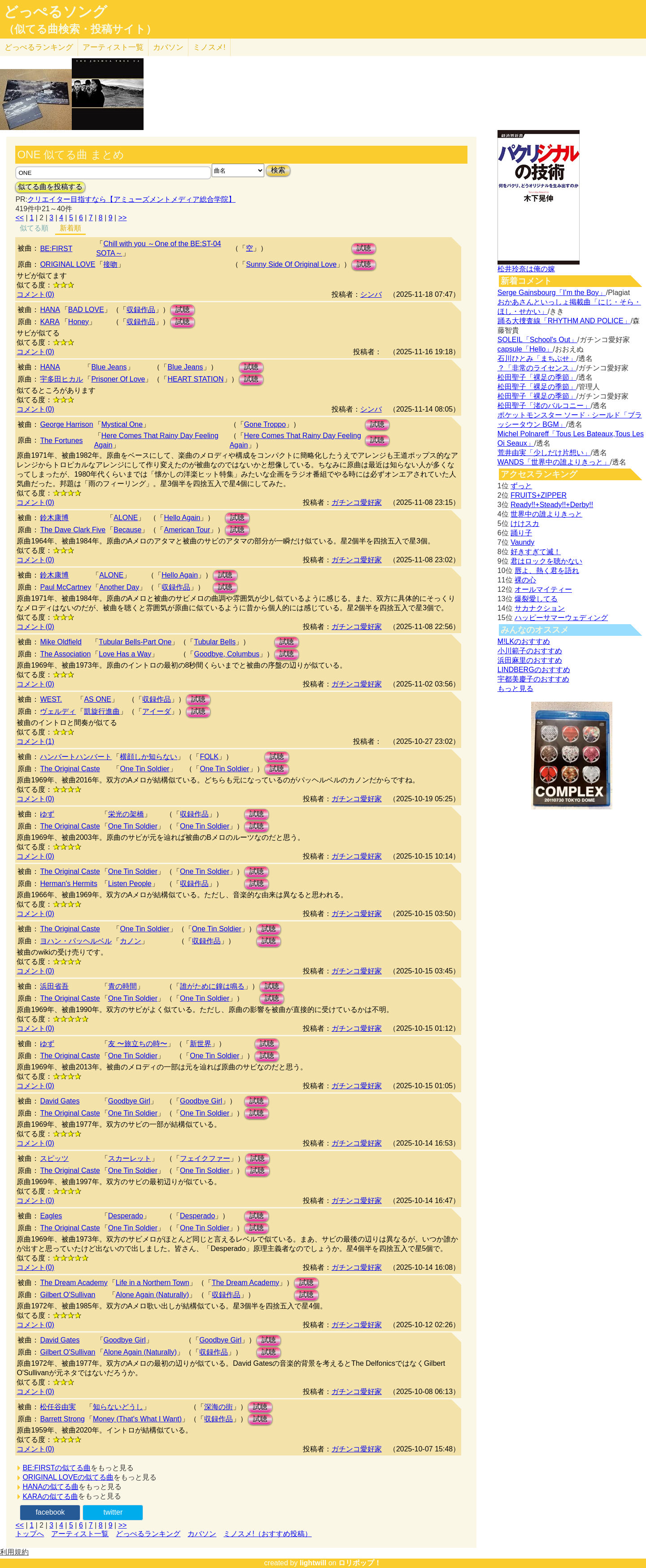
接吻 (110, 264)
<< (19, 218)
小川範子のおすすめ (530, 651)
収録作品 (141, 309)
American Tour (187, 530)
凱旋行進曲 (102, 711)
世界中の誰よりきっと (546, 514)
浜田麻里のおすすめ (530, 660)
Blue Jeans (109, 367)
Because (127, 530)
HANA (50, 309)
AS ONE (97, 699)
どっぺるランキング (148, 1534)
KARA (50, 322)
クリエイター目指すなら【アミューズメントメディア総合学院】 (131, 199)
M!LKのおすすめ (524, 641)
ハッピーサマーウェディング (561, 617)
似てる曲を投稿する (50, 187)
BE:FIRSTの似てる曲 (56, 1468)
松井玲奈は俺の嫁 (526, 269)
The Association (65, 654)
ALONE (125, 517)
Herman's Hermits (68, 883)
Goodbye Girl (129, 1101)
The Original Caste (70, 769)
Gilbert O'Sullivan (67, 1295)
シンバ (371, 294)
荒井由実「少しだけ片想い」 (544, 452)
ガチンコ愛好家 (357, 502)
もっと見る (515, 688)
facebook (50, 1512)
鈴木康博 (54, 517)
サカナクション (540, 608)
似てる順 (34, 228)
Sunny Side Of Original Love (291, 264)
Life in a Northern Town (152, 1282)
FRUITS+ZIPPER (539, 495)
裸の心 (525, 580)
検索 (278, 170)
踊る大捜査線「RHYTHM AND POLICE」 (564, 321)
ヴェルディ (58, 711)
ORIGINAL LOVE (67, 264)
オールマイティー (543, 589)
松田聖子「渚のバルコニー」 (544, 405)
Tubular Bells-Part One (135, 642)
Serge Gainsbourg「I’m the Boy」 (552, 292)
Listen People (130, 883)
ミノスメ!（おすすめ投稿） (267, 1534)
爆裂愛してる (536, 599)
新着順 (70, 228)
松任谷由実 (58, 1407)
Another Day (119, 587)
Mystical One (122, 424)
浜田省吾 (54, 986)
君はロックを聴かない (546, 561)
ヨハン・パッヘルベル (76, 941)
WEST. (51, 699)
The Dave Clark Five (72, 530)
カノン (130, 941)
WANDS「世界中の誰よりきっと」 (554, 462)
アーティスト (113, 47)
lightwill (313, 1563)
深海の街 (218, 1407)
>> (122, 218)
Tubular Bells (215, 642)
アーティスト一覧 (80, 1534)
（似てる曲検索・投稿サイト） (80, 29)
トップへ (29, 1534)
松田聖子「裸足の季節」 (537, 377)
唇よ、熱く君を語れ (547, 570)
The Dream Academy (73, 1282)
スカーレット (129, 1158)
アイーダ (156, 711)
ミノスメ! (209, 47)
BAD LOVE (86, 309)
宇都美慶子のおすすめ (533, 679)
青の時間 (122, 986)
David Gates (59, 1101)
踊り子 (521, 533)
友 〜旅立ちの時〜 (137, 1043)
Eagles (51, 1216)
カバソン (168, 47)
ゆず (47, 814)
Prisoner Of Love (118, 379)
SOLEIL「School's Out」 (537, 339)
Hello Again (182, 517)
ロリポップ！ (359, 1563)
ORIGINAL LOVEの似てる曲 (67, 1477)
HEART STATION (195, 379)
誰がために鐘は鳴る (212, 986)
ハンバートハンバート (76, 756)
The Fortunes (61, 440)
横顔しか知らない (148, 756)
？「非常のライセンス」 (537, 368)
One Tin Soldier (144, 769)
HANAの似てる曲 (50, 1486)
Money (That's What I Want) (137, 1419)
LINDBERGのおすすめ (534, 669)
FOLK (209, 756)
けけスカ (525, 523)
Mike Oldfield (60, 642)
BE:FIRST (56, 248)
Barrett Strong (62, 1419)
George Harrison (66, 424)
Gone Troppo (265, 424)
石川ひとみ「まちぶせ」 (537, 358)
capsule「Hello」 (525, 349)
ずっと (521, 486)
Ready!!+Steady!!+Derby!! (552, 504)
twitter (113, 1512)
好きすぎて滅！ (536, 552)
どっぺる (38, 47)
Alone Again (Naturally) (152, 1295)
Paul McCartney (65, 587)
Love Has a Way (125, 654)
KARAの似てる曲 (50, 1496)
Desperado (125, 1216)
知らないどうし (118, 1407)
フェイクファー (205, 1158)
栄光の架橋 (126, 814)
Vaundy (522, 542)
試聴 (364, 248)
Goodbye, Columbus (226, 654)
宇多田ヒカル (61, 379)
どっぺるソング (55, 12)
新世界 (200, 1043)
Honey (78, 322)
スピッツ (54, 1158)
